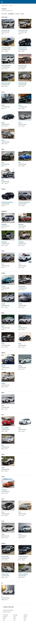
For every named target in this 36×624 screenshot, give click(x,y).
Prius (2, 414)
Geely (4, 618)
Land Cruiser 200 (22, 47)
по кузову (17, 13)
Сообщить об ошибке (8, 610)
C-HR (2, 251)
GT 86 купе (4, 489)
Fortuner (3, 189)
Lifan (25, 618)
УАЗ (4, 620)
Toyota (10, 5)
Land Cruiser (4, 17)
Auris (2, 499)
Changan (15, 615)
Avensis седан (5, 556)
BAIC (25, 620)
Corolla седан (21, 286)
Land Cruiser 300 (5, 30)
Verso (2, 521)
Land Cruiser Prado (23, 30)
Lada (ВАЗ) (5, 615)
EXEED (25, 616)
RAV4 (2, 313)
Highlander (4, 211)
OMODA (25, 615)
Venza (2, 454)
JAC (14, 620)
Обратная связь (7, 611)
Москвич (5, 616)
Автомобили (4, 5)
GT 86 (2, 476)
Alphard (3, 352)
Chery (14, 616)
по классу (22, 13)
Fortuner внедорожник (7, 202)
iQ (1, 583)
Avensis (3, 543)
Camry (3, 92)
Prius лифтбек (4, 427)
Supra (2, 392)
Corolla (3, 273)
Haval (14, 618)
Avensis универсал (23, 556)
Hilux (2, 149)
